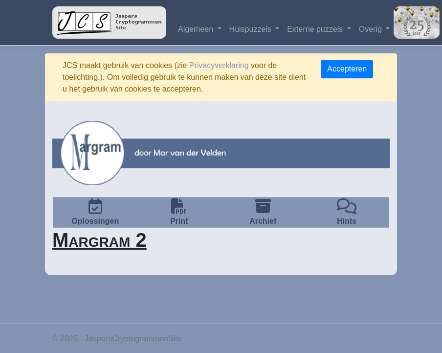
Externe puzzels (316, 29)
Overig (371, 29)
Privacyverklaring (219, 65)
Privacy (201, 338)
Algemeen (197, 29)
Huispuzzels (251, 29)
